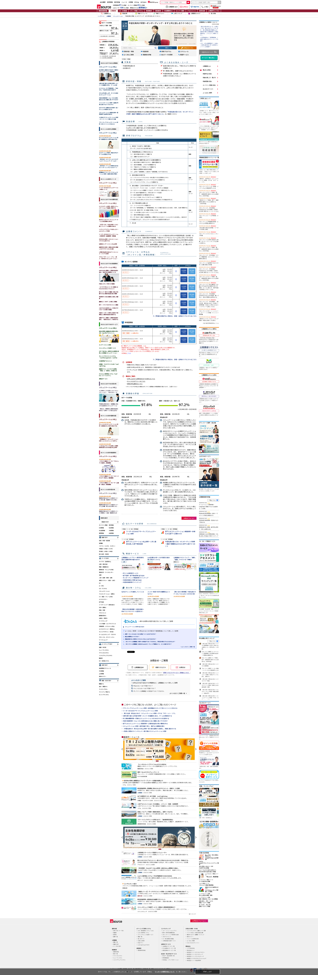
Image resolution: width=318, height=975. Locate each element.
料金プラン (140, 942)
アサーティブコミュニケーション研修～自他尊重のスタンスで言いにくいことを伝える (150, 708)
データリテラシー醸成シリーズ (206, 879)
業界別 (115, 934)
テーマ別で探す (117, 946)
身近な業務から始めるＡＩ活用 (206, 866)
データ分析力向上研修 (204, 881)
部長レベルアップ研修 (204, 902)
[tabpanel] (159, 749)
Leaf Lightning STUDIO (143, 944)
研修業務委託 (165, 957)
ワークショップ (103, 640)
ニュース (124, 2)
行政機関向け (168, 11)
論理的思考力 (102, 615)
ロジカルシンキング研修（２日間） (211, 890)
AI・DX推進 (123, 11)
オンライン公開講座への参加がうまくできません (148, 691)
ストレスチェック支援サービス (145, 934)
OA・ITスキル (103, 588)
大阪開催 (111, 530)
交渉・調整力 (102, 607)
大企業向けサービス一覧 (168, 946)
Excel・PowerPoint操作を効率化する (207, 870)
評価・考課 (102, 610)
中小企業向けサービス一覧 (169, 948)
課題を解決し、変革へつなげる (206, 901)
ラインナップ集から (104, 692)
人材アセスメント (166, 936)
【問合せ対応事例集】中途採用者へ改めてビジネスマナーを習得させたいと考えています (133, 611)
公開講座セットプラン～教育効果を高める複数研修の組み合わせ (133, 558)
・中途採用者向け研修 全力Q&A (132, 580)
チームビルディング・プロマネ (107, 634)
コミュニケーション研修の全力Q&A (134, 626)
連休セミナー (102, 676)
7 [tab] (165, 761)
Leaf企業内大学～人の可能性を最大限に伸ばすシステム (159, 558)
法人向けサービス (208, 89)
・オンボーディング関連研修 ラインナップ (135, 578)
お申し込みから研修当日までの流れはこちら (141, 379)
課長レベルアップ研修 (204, 906)
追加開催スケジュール (105, 668)
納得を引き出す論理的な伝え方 (211, 888)
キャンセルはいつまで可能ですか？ (144, 688)
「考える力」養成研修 (211, 877)
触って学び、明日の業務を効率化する (211, 855)
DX (100, 583)
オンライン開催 (103, 525)
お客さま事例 (141, 940)
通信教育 (158, 11)
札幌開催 (101, 528)
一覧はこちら (212, 500)
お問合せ (184, 7)
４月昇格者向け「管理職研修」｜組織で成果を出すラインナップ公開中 (209, 39)
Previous (122, 749)
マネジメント (102, 613)
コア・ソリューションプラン (169, 930)
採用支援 (202, 11)
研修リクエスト (160, 13)
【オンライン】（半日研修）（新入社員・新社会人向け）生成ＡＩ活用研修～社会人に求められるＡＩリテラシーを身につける (208, 303)
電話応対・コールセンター (106, 572)
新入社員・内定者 (104, 554)
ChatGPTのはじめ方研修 (211, 858)
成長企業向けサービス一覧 (169, 950)
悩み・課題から (103, 686)
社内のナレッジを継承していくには (133, 592)
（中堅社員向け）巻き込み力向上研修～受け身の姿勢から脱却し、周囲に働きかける (149, 729)
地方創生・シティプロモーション (170, 959)
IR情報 (131, 2)
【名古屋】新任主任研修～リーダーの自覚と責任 (208, 227)
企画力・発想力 (103, 618)
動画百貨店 (116, 951)
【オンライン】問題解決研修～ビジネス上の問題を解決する (208, 221)
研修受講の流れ (207, 81)
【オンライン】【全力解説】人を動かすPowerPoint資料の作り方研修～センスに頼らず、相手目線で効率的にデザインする (208, 286)
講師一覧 (115, 936)
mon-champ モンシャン (193, 942)
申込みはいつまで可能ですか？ (143, 686)
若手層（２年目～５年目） (106, 551)
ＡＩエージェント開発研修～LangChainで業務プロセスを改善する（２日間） (208, 506)
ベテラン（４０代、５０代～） (107, 546)
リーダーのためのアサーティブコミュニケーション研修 (140, 711)
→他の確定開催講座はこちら (210, 323)
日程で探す (105, 665)
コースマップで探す (107, 644)
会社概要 (103, 2)
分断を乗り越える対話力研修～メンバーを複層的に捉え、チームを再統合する (147, 716)
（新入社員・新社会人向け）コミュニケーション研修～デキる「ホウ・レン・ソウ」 (149, 713)
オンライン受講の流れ (209, 85)
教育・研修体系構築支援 (168, 932)
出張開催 (111, 533)
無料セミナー (190, 936)
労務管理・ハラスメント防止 (107, 626)
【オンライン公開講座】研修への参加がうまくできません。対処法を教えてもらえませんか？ (150, 641)
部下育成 (101, 602)
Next (195, 749)
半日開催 (101, 671)
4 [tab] (162, 849)
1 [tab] (152, 761)
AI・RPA (101, 586)
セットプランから (104, 694)
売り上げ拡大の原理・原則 (205, 895)
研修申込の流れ (207, 74)
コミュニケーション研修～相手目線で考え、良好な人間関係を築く (144, 726)
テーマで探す (105, 558)
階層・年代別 (102, 647)
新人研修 (213, 13)
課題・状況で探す (106, 680)
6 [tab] (163, 761)
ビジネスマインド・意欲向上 (107, 629)
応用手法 (201, 861)
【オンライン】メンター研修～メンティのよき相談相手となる (208, 186)
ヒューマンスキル (104, 650)
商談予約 (195, 7)
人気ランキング (178, 13)
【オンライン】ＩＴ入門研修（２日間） (208, 215)
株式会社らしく (191, 950)
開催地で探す (105, 522)
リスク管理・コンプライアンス (107, 623)
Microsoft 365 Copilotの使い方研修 (207, 871)
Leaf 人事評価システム (143, 932)
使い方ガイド (141, 938)
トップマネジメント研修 (204, 893)
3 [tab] (158, 761)
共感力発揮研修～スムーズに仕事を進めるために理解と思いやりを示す (145, 721)
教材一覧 (115, 953)
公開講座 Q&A (172, 7)
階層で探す (105, 537)
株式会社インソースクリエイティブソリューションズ (196, 958)
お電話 (204, 7)
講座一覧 (115, 942)
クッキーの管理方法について (164, 971)
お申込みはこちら (188, 48)
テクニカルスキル (104, 653)
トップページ (101, 16)
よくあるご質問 (207, 93)
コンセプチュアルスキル (105, 655)
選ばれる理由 (207, 70)
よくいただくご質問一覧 (177, 693)
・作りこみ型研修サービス (130, 573)
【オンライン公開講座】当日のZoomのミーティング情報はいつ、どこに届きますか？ (148, 644)
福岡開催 (101, 533)
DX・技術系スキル (104, 661)
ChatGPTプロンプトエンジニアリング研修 (209, 863)
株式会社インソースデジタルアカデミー (196, 952)
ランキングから (103, 689)
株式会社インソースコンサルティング (195, 956)
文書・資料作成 (103, 564)
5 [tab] (161, 761)
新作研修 (117, 2)
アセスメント (191, 11)
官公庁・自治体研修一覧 (168, 955)
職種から (101, 684)
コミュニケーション (118, 16)
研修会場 (124, 13)
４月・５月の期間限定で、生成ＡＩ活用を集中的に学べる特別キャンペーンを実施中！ (209, 45)
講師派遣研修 (103, 11)
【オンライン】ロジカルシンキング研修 (208, 233)
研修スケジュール (142, 13)
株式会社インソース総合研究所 (194, 960)
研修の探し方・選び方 (209, 77)
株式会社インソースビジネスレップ (195, 954)
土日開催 (101, 673)
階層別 (115, 932)
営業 (100, 575)
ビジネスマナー (103, 599)
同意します (207, 971)
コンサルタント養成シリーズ (211, 874)
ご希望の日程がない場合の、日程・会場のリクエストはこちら (175, 316)
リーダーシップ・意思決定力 (107, 605)
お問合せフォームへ (189, 518)
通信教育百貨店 (142, 950)
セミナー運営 (180, 11)
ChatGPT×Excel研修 (204, 868)
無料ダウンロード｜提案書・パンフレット (195, 934)
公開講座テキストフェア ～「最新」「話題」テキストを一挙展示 (185, 558)
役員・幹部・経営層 (104, 540)
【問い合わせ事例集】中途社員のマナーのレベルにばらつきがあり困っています (185, 594)
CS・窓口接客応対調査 (168, 938)
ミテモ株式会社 (191, 948)
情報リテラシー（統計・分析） (107, 580)
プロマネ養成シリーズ (204, 883)
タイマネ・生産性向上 (105, 561)
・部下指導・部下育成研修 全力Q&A (133, 576)
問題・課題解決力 (104, 567)
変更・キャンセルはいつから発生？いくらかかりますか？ (140, 634)
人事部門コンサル (213, 11)
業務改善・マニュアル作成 (106, 569)
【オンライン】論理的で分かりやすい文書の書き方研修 (208, 263)
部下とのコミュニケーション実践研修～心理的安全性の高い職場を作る (145, 724)
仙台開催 (111, 528)
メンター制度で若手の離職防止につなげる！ (159, 593)
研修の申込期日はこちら (134, 384)
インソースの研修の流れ (193, 938)
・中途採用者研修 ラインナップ (131, 582)
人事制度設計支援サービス (169, 940)
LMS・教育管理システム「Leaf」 (146, 930)
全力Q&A (143, 2)
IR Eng (136, 2)
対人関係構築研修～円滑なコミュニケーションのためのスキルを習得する (146, 718)
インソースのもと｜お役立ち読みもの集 (195, 932)
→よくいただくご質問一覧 (187, 647)
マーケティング (103, 621)
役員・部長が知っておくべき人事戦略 (208, 899)
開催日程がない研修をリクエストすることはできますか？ (140, 639)
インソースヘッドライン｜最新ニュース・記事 (196, 930)
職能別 (101, 658)
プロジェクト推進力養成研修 (206, 885)
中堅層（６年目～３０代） (106, 548)
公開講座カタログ (195, 13)
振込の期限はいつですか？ (132, 636)
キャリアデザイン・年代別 (106, 632)
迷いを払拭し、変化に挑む (205, 904)
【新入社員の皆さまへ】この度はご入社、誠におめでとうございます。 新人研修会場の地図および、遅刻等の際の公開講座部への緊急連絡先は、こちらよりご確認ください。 (209, 31)
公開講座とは (106, 13)
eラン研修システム (136, 11)
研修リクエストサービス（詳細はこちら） (176, 673)
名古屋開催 (102, 530)
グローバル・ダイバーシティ (106, 637)
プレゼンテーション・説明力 (107, 594)
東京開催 (111, 525)
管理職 (101, 543)
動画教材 (149, 11)
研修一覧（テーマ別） (118, 930)
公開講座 (113, 11)
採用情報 (110, 2)
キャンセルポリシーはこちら (136, 381)
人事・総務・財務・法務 (105, 578)
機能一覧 (140, 936)
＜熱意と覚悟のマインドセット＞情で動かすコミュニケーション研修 (144, 731)
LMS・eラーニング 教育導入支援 (170, 934)
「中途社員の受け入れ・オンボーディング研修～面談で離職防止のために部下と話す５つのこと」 (159, 113)
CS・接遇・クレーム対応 (106, 596)
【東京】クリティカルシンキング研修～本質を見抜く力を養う (208, 318)
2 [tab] (155, 761)
